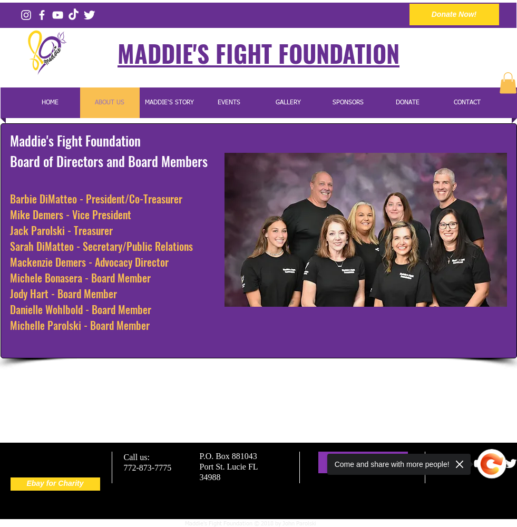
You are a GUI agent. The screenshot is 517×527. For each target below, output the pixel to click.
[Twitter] (89, 15)
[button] (508, 83)
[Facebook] (41, 15)
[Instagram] (26, 15)
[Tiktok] (73, 15)
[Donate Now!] (454, 14)
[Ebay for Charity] (55, 484)
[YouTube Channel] (57, 15)
